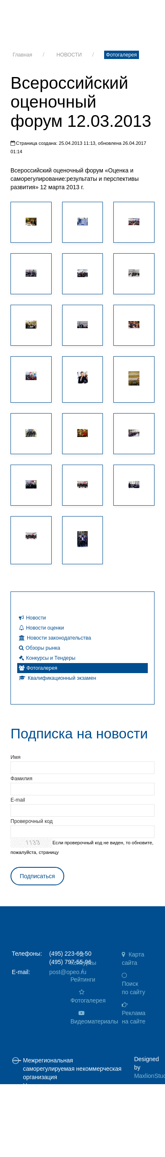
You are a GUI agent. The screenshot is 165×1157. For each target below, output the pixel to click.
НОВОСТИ (68, 55)
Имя (15, 757)
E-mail (17, 800)
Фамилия (21, 779)
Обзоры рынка (39, 648)
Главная (22, 55)
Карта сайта (133, 958)
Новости (32, 618)
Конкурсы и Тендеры (47, 658)
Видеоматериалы (87, 1017)
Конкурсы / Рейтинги (84, 967)
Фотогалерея (121, 55)
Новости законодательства (55, 638)
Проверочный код (31, 821)
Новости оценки (41, 628)
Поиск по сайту (133, 983)
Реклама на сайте (133, 1013)
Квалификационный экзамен (57, 678)
